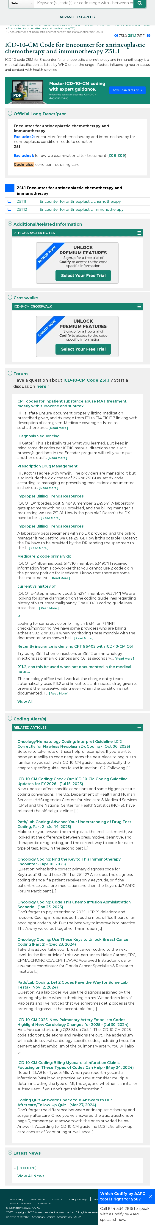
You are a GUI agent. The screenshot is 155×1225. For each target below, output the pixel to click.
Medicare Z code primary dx (44, 556)
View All (25, 702)
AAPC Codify (16, 1199)
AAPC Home (37, 1199)
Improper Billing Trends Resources (50, 496)
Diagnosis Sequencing (38, 436)
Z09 (121, 155)
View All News (30, 1176)
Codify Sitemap (78, 1199)
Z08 (112, 155)
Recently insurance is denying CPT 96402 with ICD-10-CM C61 (75, 646)
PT (19, 616)
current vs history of (36, 586)
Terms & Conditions (20, 1203)
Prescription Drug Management (47, 466)
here (41, 386)
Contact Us (44, 1203)
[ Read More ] (58, 428)
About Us (57, 1199)
